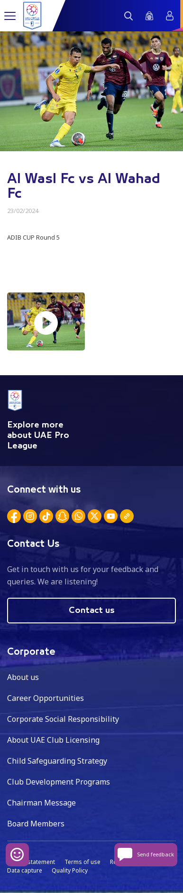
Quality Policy (70, 870)
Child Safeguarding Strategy (57, 761)
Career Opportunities (45, 698)
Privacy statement (31, 862)
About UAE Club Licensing (53, 740)
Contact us (92, 610)
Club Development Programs (58, 782)
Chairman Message (41, 802)
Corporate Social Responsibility (63, 719)
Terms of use (82, 862)
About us (23, 677)
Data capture (24, 870)
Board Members (35, 823)
